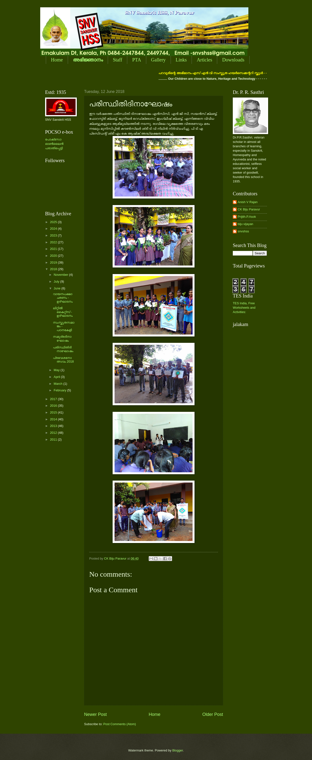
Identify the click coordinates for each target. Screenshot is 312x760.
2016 (54, 405)
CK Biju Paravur (249, 209)
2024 (54, 228)
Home (57, 59)
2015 (54, 412)
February (60, 390)
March (58, 383)
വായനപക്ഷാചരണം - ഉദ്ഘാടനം (63, 297)
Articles (204, 59)
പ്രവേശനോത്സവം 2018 (63, 359)
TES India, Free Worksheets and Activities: (244, 307)
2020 (54, 255)
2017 (54, 399)
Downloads (233, 59)
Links (181, 59)
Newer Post (95, 714)
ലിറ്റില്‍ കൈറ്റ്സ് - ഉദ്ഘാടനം (63, 311)
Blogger (177, 750)
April (57, 377)
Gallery (158, 59)
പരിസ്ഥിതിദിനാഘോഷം (63, 349)
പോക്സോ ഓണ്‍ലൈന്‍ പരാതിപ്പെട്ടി (54, 144)
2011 (54, 439)
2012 (54, 432)
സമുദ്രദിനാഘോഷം (62, 338)
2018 (54, 269)
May (57, 370)
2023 (54, 235)
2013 (54, 426)
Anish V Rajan (248, 202)
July (57, 281)
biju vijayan (245, 224)
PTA (136, 59)
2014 (54, 419)
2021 (54, 249)
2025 (54, 222)
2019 (54, 262)
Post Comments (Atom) (119, 724)
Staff (117, 59)
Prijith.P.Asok (247, 216)
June (57, 288)
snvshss (243, 231)
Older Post (212, 714)
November (61, 274)
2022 (54, 242)
